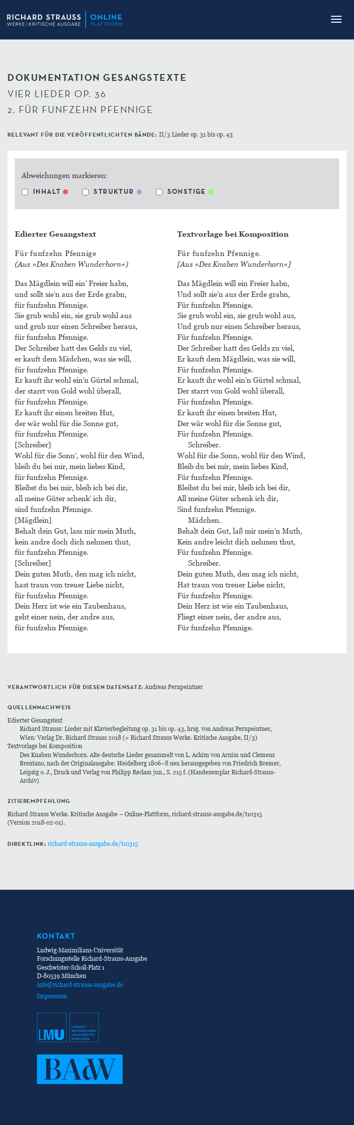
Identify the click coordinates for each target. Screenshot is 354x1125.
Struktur (108, 191)
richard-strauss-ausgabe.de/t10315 (93, 843)
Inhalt (41, 191)
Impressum (52, 996)
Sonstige (181, 191)
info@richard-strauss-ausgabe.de (80, 984)
